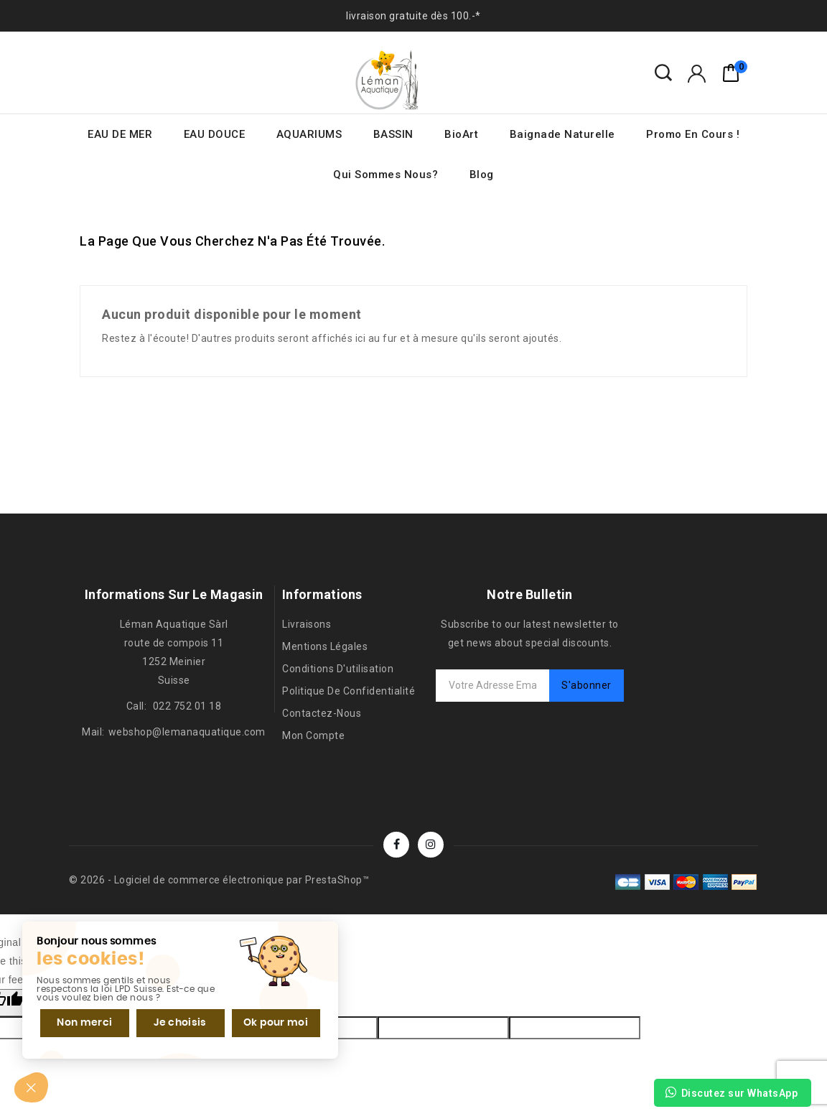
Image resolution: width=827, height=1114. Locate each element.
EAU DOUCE (215, 134)
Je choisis (172, 1020)
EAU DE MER (120, 134)
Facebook (396, 845)
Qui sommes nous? (385, 174)
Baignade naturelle (562, 134)
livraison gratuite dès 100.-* (413, 16)
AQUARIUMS (309, 134)
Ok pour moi (263, 1020)
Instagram (431, 845)
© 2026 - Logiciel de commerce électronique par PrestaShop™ (219, 880)
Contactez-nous (321, 713)
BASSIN (393, 134)
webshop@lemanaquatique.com (187, 732)
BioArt (461, 134)
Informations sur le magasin (174, 594)
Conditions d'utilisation (337, 668)
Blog (481, 174)
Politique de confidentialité (348, 691)
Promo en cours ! (692, 134)
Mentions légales (325, 646)
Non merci (81, 1020)
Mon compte (313, 735)
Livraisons (306, 624)
